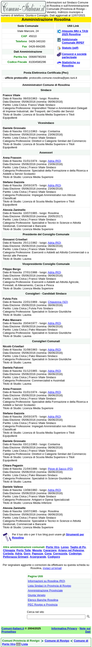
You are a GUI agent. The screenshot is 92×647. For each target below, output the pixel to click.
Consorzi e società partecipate (74, 55)
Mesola (37, 550)
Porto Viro (52, 547)
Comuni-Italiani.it (12, 628)
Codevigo (75, 553)
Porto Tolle (23, 550)
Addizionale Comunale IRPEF (73, 41)
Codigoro (54, 556)
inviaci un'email (52, 568)
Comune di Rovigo (57, 640)
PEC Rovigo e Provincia (43, 604)
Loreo (65, 547)
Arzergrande (38, 556)
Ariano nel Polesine (71, 550)
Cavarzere (49, 550)
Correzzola (60, 553)
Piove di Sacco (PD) (60, 468)
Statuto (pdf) (70, 47)
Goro (27, 553)
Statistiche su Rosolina (71, 64)
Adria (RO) (54, 161)
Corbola (8, 553)
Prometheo (8, 631)
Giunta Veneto (36, 595)
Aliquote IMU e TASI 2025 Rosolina (75, 32)
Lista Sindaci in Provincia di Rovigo (49, 585)
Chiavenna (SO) (58, 302)
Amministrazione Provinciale (45, 590)
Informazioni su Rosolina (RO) (46, 581)
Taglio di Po (78, 547)
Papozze (37, 553)
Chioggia (9, 550)
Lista (24, 644)
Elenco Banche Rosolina (43, 599)
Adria (18, 553)
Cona (48, 553)
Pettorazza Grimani (15, 556)
